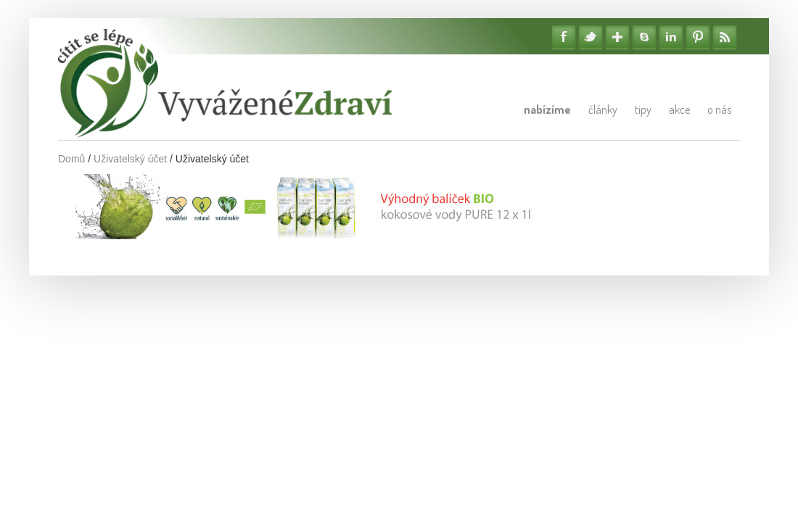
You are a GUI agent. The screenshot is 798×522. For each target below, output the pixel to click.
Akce (679, 109)
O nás (719, 109)
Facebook (563, 37)
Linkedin (671, 37)
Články (602, 109)
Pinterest (697, 37)
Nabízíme (547, 109)
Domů (71, 159)
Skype (644, 37)
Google (617, 37)
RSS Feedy (724, 37)
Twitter (590, 37)
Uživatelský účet (130, 159)
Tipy (643, 109)
